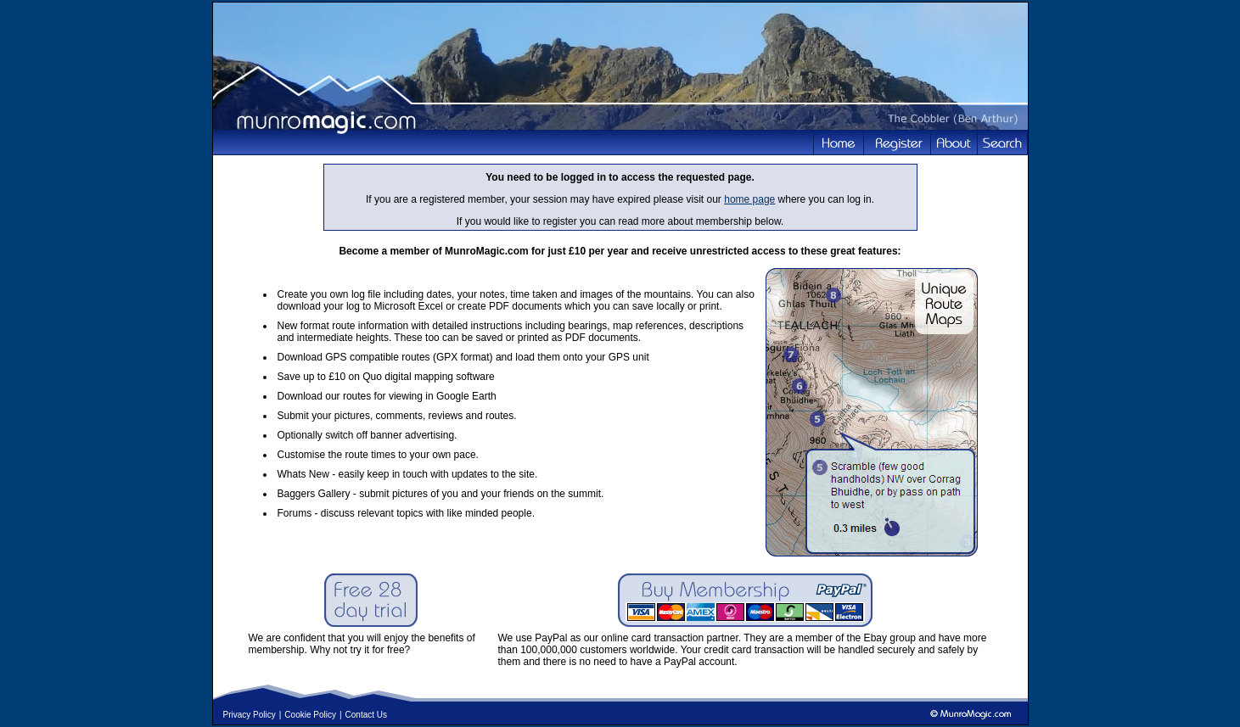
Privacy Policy (249, 714)
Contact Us (366, 714)
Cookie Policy (310, 714)
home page (749, 199)
